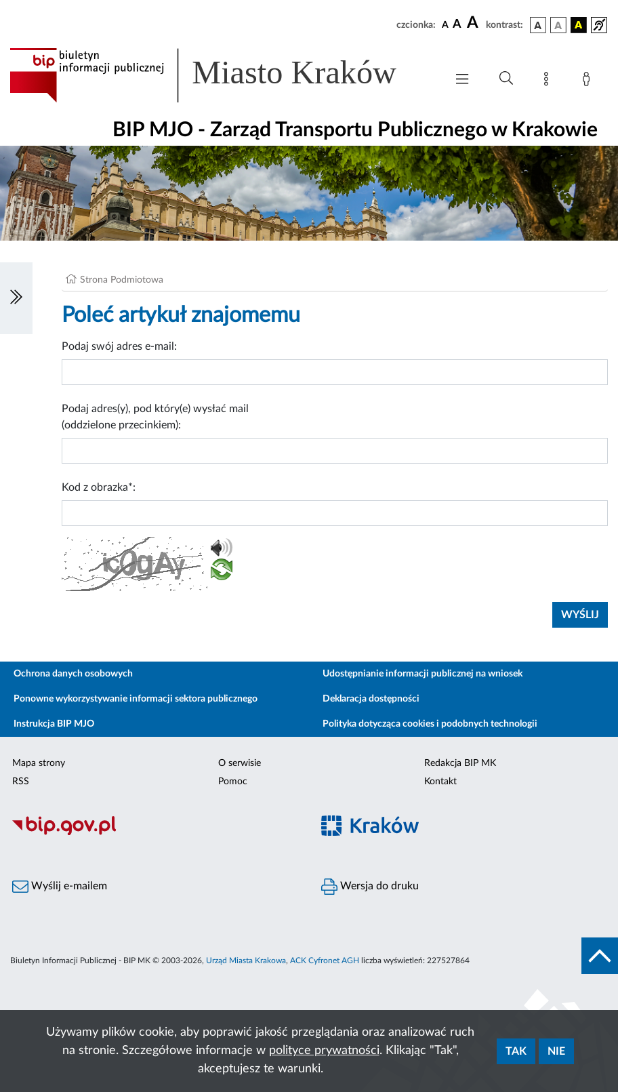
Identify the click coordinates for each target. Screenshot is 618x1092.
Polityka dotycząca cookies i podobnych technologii (430, 724)
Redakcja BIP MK (460, 763)
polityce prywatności (324, 1051)
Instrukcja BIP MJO (54, 724)
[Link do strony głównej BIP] (221, 75)
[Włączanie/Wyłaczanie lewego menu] (16, 298)
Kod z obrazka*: (99, 487)
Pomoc (232, 781)
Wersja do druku (370, 886)
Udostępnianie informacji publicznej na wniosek (422, 674)
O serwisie (239, 763)
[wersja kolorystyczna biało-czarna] (558, 25)
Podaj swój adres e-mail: (119, 346)
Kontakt (440, 781)
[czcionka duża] (474, 23)
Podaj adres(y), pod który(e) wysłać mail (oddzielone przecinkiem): (155, 416)
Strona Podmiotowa (121, 280)
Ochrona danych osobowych (73, 674)
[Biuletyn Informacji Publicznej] (154, 833)
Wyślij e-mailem (59, 886)
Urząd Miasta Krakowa (246, 960)
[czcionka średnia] (457, 25)
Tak (516, 1051)
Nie (556, 1051)
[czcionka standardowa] (445, 24)
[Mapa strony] (548, 81)
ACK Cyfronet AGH (324, 960)
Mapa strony (38, 763)
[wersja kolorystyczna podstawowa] (538, 25)
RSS (20, 781)
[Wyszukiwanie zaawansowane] (506, 78)
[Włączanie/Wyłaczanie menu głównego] (462, 80)
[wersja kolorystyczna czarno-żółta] (579, 25)
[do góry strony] (599, 955)
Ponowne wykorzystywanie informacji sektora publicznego (136, 699)
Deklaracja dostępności (371, 699)
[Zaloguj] (589, 81)
